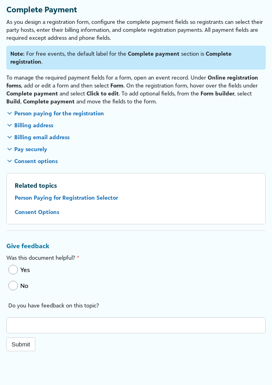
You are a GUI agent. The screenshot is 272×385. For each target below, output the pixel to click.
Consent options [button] (36, 161)
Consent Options (37, 211)
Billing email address (41, 137)
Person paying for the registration (59, 113)
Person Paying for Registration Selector (66, 197)
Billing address (33, 125)
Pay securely (30, 149)
